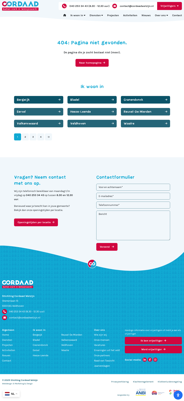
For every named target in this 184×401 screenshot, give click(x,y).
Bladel (36, 339)
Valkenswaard (69, 339)
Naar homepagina (92, 62)
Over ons (160, 15)
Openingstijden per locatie (36, 222)
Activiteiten (130, 15)
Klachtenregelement (143, 381)
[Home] (64, 15)
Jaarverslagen (102, 365)
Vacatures (99, 345)
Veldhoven (67, 345)
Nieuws (146, 15)
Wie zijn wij (100, 334)
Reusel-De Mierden (71, 334)
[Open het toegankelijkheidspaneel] (178, 395)
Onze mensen (102, 339)
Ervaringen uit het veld (107, 350)
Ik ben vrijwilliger (153, 340)
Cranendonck (40, 345)
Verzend (107, 246)
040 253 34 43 (26, 312)
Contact (177, 15)
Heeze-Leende (40, 355)
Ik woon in (76, 15)
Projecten (113, 15)
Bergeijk (37, 334)
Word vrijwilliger (153, 349)
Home (5, 334)
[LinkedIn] (145, 360)
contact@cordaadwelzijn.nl (24, 317)
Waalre (65, 350)
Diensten (95, 15)
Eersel (36, 350)
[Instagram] (155, 360)
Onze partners (102, 355)
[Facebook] (150, 360)
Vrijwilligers (170, 6)
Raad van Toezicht (104, 360)
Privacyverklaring (120, 381)
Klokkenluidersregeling (170, 381)
